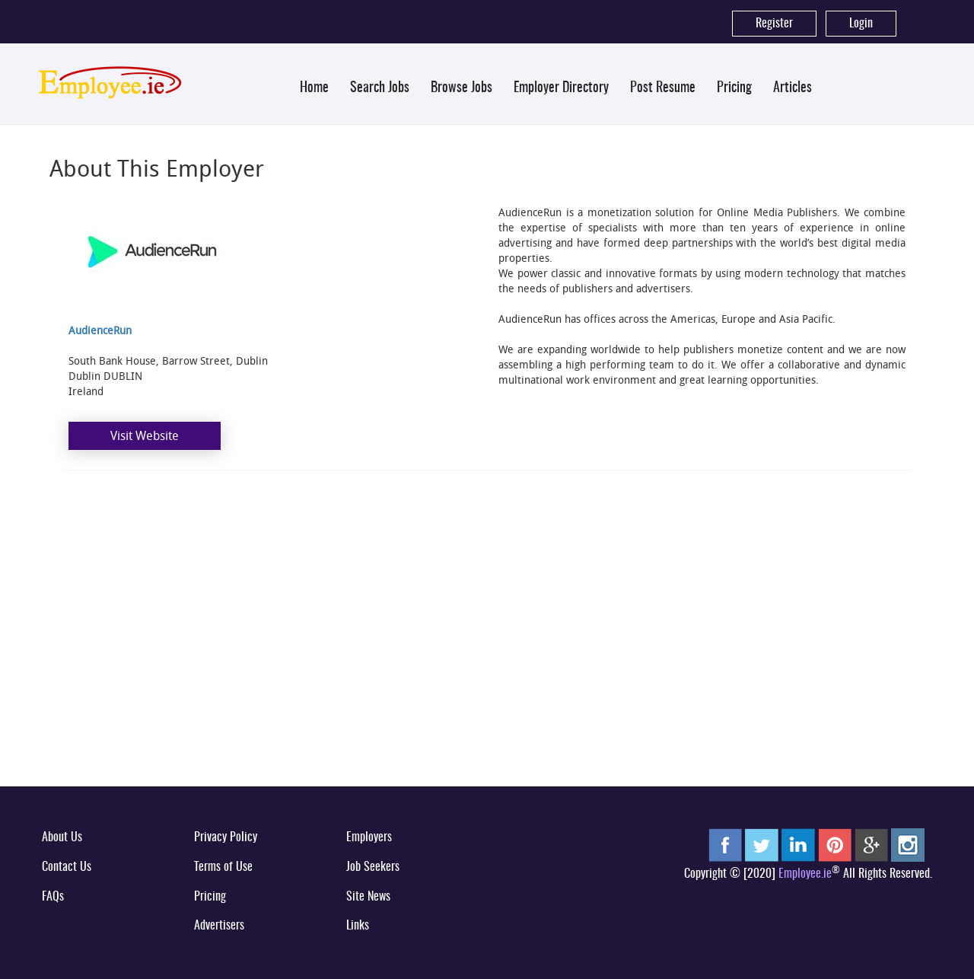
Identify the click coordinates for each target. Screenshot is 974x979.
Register (774, 24)
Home (314, 88)
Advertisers (219, 926)
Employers (369, 837)
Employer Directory (561, 88)
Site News (368, 897)
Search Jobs (379, 88)
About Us (62, 837)
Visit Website (144, 435)
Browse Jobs (461, 88)
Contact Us (66, 867)
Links (357, 926)
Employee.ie (805, 874)
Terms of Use (223, 867)
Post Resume (662, 88)
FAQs (53, 897)
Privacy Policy (225, 837)
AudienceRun (100, 330)
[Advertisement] (487, 657)
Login (861, 24)
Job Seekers (372, 867)
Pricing (734, 88)
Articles (792, 88)
